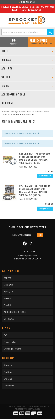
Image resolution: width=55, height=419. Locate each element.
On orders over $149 (41, 42)
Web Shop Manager (32, 409)
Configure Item (45, 176)
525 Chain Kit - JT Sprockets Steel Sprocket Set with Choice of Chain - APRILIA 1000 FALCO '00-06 (34, 158)
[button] (27, 32)
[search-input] (24, 32)
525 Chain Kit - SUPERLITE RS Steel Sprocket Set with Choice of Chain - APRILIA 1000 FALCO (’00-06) (35, 191)
